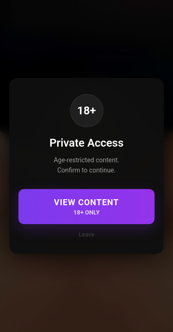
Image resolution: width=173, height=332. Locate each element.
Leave (87, 234)
